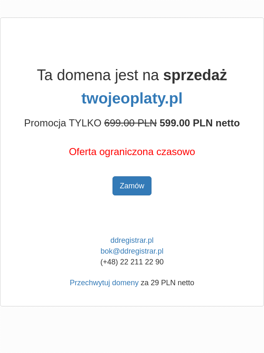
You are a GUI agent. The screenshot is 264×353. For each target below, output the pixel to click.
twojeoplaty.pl (132, 98)
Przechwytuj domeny (104, 283)
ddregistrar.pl (132, 240)
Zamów (132, 186)
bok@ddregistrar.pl (131, 251)
